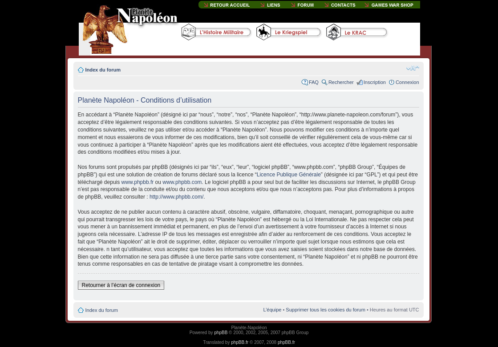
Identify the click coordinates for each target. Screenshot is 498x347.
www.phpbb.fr (137, 182)
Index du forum (103, 69)
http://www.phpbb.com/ (176, 197)
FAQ (314, 82)
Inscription (375, 82)
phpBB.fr (239, 342)
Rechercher (341, 82)
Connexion (407, 82)
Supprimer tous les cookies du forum (325, 309)
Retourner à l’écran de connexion (121, 285)
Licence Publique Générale (289, 175)
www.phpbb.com (182, 182)
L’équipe (272, 309)
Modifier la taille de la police (412, 68)
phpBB (220, 332)
